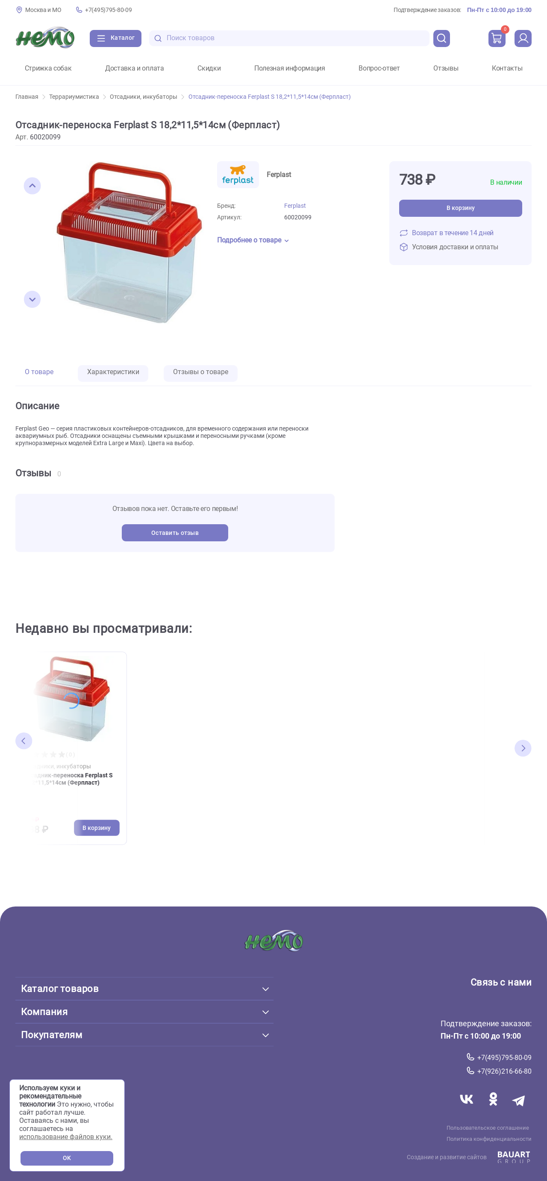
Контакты (507, 68)
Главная (30, 96)
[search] (441, 38)
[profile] (523, 38)
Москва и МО (43, 10)
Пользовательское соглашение (488, 1128)
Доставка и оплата (134, 68)
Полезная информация (289, 68)
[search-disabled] (158, 38)
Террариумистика (77, 96)
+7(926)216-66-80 (504, 1071)
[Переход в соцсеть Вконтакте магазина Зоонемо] (467, 1109)
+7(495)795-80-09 (108, 10)
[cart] (497, 38)
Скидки (209, 68)
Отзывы (445, 68)
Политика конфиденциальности (489, 1139)
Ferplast (295, 206)
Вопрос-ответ (379, 68)
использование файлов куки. (65, 1137)
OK (67, 1158)
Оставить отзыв (175, 533)
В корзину (461, 208)
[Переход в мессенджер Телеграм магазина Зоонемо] (519, 1109)
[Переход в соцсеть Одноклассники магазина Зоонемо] (494, 1109)
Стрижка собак (48, 68)
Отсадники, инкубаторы (147, 96)
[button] (32, 186)
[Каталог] (115, 38)
